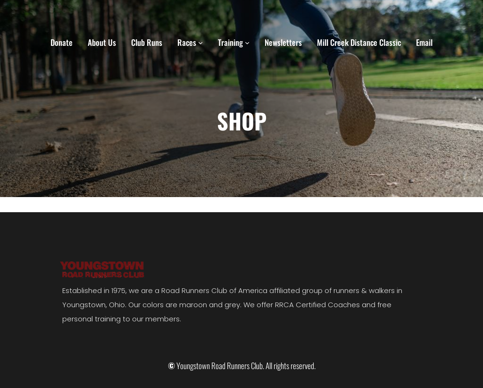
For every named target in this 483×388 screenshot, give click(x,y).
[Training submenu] (247, 42)
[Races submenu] (200, 42)
